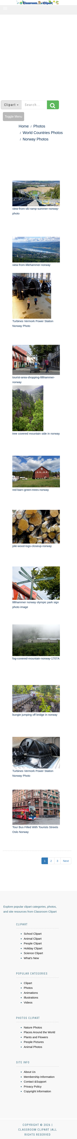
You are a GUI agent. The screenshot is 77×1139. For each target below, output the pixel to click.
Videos (28, 1002)
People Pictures (34, 1042)
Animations (31, 992)
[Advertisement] (37, 55)
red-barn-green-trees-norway (30, 489)
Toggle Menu (13, 116)
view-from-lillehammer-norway (31, 264)
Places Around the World (39, 1032)
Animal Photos (33, 1046)
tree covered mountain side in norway (36, 433)
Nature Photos (33, 1027)
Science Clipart (33, 953)
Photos (39, 126)
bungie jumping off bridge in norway (34, 714)
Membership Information (39, 1076)
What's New (31, 958)
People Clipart (33, 943)
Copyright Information (37, 1091)
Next (66, 860)
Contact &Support (35, 1081)
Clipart (28, 983)
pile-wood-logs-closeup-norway (32, 546)
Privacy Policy (32, 1086)
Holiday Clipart (33, 948)
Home (24, 126)
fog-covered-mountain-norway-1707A (36, 658)
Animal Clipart (32, 938)
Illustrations (31, 997)
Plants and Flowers (36, 1037)
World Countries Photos (43, 133)
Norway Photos (35, 139)
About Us (30, 1071)
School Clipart (32, 933)
